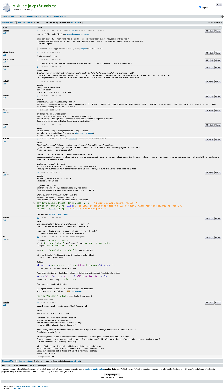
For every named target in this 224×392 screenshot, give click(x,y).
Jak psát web (20, 386)
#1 (37, 30)
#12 (38, 237)
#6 (37, 95)
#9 (37, 139)
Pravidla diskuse (59, 16)
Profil (4, 33)
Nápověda (47, 16)
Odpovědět (20, 16)
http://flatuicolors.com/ (84, 133)
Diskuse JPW (7, 22)
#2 (37, 52)
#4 (37, 67)
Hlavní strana (8, 16)
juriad (5, 110)
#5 (37, 81)
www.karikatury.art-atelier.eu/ (77, 34)
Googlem (203, 7)
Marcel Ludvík (8, 60)
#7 (37, 110)
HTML (28, 386)
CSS (38, 386)
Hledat (38, 16)
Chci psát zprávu (112, 375)
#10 (38, 172)
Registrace (30, 16)
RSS (82, 22)
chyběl (84, 49)
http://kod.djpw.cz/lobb (58, 214)
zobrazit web (75, 22)
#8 (37, 124)
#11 (38, 218)
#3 (37, 59)
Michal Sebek (8, 52)
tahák (34, 386)
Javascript (45, 386)
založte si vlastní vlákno (94, 369)
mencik (6, 30)
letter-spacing (75, 291)
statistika (17, 388)
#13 (38, 302)
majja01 (6, 81)
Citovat (217, 31)
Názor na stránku (25, 22)
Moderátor (72, 30)
